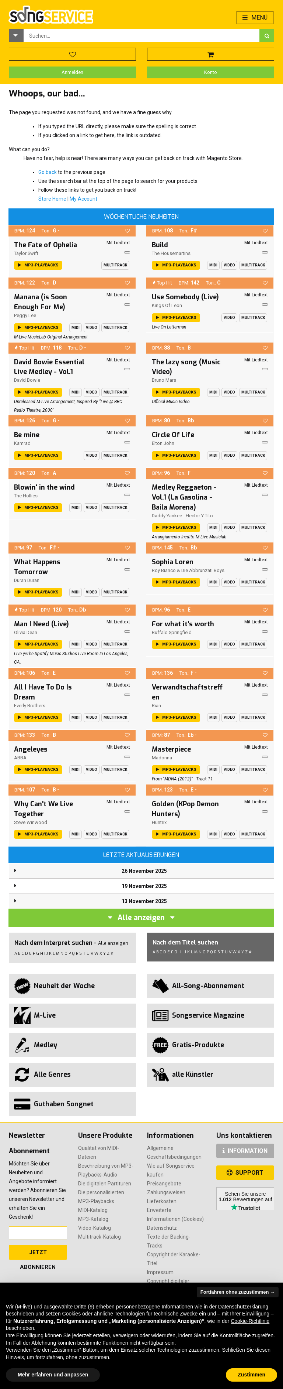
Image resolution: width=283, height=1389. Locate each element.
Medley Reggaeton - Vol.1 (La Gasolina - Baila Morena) (184, 497)
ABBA (20, 757)
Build (160, 245)
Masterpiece (171, 749)
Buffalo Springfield (172, 632)
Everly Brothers (29, 705)
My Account (83, 199)
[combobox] (141, 35)
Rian (156, 705)
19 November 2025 (144, 886)
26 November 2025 (144, 871)
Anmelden (72, 72)
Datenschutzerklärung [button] (243, 1307)
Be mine (26, 434)
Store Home (52, 199)
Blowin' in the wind (44, 487)
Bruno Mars (164, 380)
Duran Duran (26, 580)
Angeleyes (31, 749)
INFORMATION (245, 1150)
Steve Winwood (30, 822)
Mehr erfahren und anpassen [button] (53, 1375)
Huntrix (159, 822)
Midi (213, 265)
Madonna (162, 757)
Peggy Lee (25, 315)
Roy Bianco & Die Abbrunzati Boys (188, 570)
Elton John (163, 443)
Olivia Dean (25, 632)
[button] (16, 35)
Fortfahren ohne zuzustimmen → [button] (237, 1292)
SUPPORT (245, 1172)
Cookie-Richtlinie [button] (250, 1321)
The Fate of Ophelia (45, 245)
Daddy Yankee (167, 515)
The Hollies (26, 495)
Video (229, 265)
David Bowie (27, 380)
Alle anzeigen (141, 918)
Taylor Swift (26, 253)
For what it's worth (183, 624)
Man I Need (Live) (41, 624)
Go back (47, 172)
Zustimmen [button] (251, 1375)
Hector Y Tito (199, 515)
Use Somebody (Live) (185, 297)
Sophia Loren (172, 562)
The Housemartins (171, 253)
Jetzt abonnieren (38, 1254)
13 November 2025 (144, 901)
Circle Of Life (173, 434)
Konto (210, 72)
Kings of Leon (167, 305)
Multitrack (115, 265)
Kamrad (22, 443)
